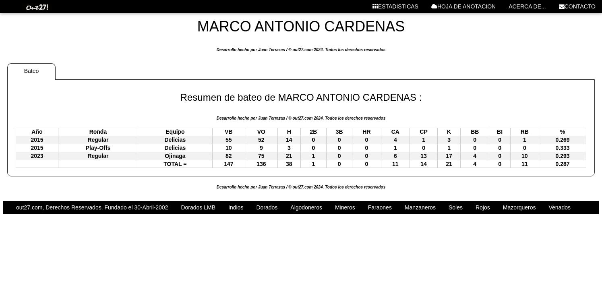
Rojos (483, 207)
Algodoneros (306, 207)
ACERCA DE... (527, 6)
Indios (235, 207)
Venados (559, 207)
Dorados (266, 207)
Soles (456, 207)
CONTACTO (577, 6)
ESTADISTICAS (395, 6)
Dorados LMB (198, 207)
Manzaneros (420, 207)
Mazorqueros (519, 207)
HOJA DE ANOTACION (463, 6)
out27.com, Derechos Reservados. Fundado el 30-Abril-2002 (92, 207)
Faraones (380, 207)
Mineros (345, 207)
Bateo (31, 71)
